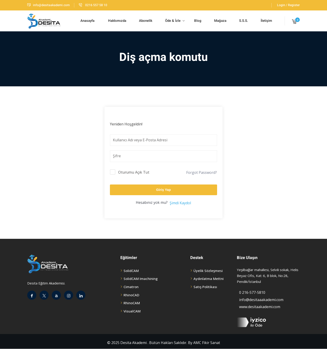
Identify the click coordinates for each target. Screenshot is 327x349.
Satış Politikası (205, 286)
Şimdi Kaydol (180, 202)
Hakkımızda (116, 20)
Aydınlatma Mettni (208, 278)
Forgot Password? (201, 172)
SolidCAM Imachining (141, 278)
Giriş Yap (163, 190)
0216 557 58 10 (93, 5)
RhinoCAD (131, 295)
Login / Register (288, 5)
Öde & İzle (175, 20)
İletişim (266, 20)
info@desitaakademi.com (48, 5)
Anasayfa (87, 20)
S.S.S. (243, 20)
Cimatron (131, 286)
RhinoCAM (132, 303)
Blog (197, 20)
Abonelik (145, 20)
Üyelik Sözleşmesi (208, 270)
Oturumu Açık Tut (133, 172)
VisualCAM (132, 311)
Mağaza (220, 20)
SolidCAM (131, 270)
